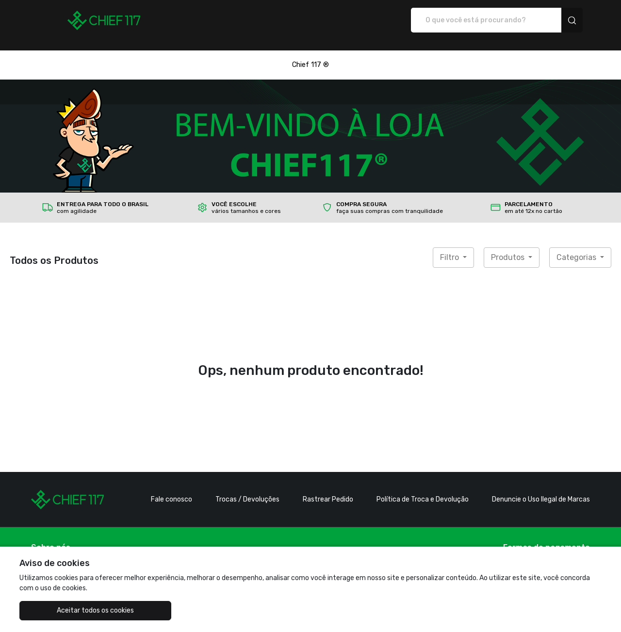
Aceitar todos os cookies (68, 610)
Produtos (508, 247)
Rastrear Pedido (328, 489)
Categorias (577, 247)
